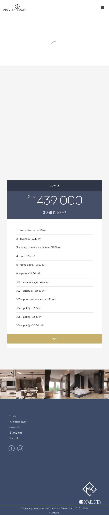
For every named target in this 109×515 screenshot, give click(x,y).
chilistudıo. (54, 512)
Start (12, 416)
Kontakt (14, 438)
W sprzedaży (18, 422)
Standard (15, 432)
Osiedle (14, 427)
